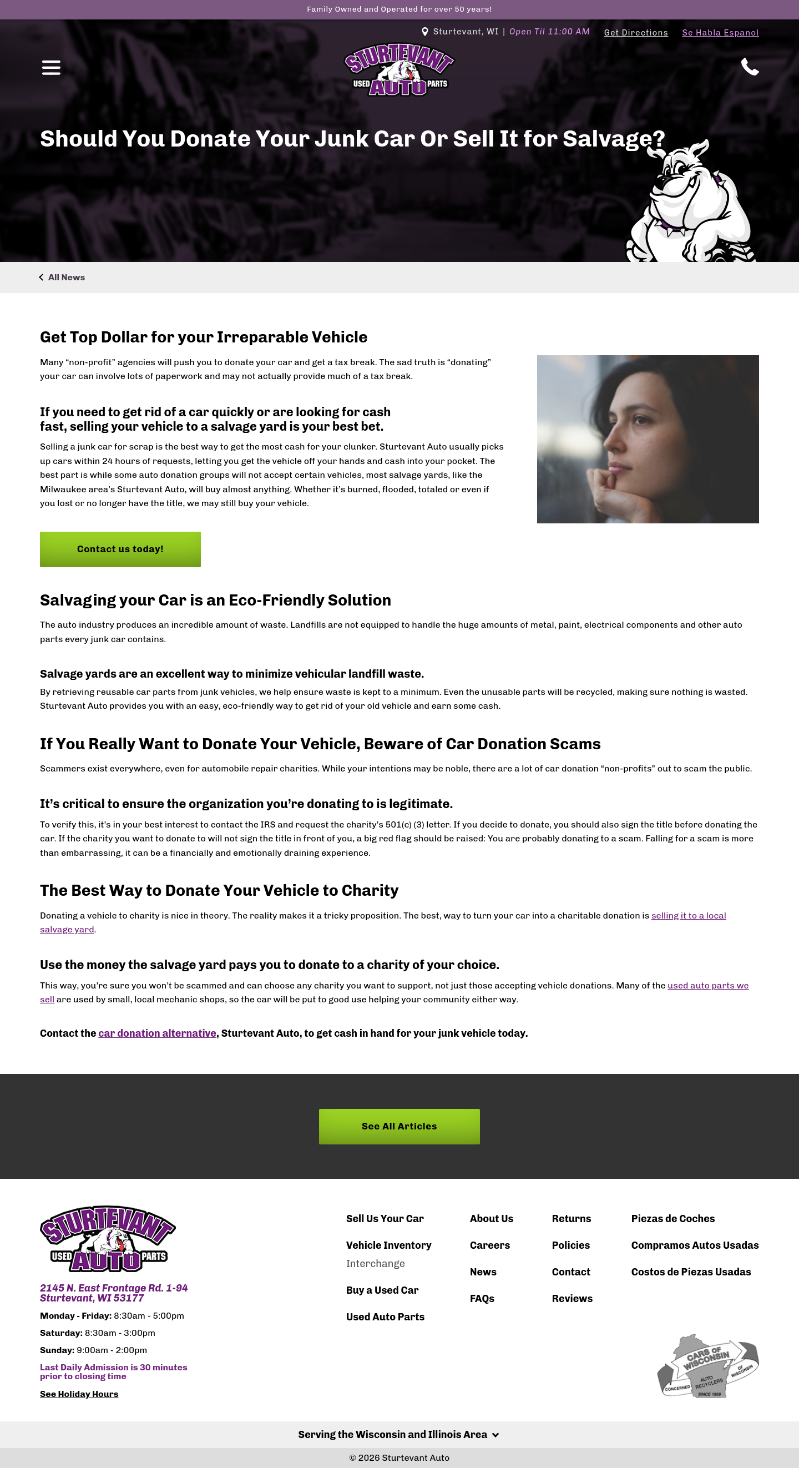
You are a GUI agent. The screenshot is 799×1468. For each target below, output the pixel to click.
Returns (571, 1219)
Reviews (572, 1299)
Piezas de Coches (673, 1219)
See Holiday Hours (79, 1394)
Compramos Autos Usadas (695, 1245)
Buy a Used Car (382, 1290)
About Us (492, 1219)
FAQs (482, 1299)
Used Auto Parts (385, 1317)
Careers (490, 1245)
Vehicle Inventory (389, 1245)
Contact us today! (120, 548)
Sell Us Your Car (385, 1219)
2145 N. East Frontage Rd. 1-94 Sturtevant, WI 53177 (114, 1293)
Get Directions (636, 33)
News (483, 1272)
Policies (571, 1245)
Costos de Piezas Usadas (691, 1272)
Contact (571, 1272)
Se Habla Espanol (720, 33)
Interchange (375, 1264)
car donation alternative (157, 1033)
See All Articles (399, 1126)
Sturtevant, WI (505, 32)
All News (66, 277)
